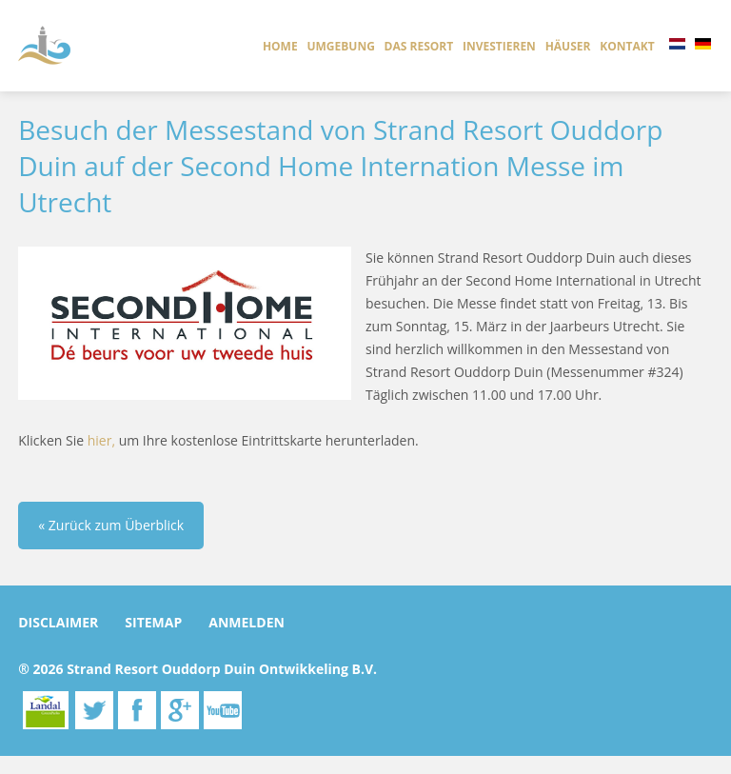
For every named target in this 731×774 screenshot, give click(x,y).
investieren (499, 46)
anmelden (246, 622)
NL (677, 44)
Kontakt (627, 46)
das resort (419, 46)
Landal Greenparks (46, 710)
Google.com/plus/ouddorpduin (180, 710)
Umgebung (340, 46)
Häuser (568, 46)
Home (280, 46)
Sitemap (153, 622)
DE (703, 44)
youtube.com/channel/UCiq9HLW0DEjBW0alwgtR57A (223, 710)
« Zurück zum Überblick (111, 525)
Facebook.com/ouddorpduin (137, 710)
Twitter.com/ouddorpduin (94, 710)
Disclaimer (58, 622)
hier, (101, 440)
